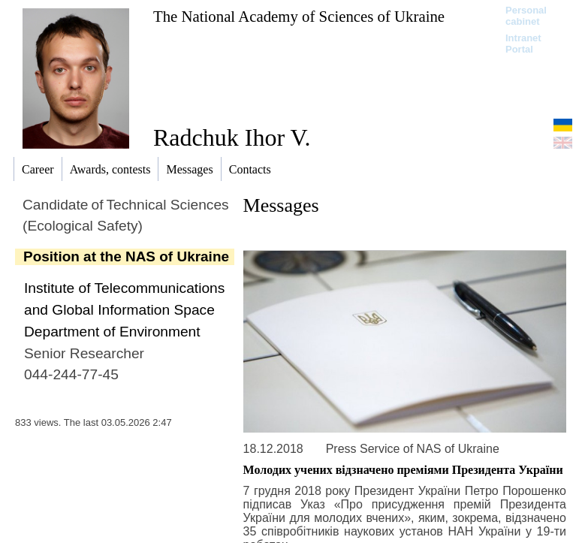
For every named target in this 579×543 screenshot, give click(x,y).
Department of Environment (112, 331)
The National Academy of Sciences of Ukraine (299, 16)
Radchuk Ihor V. (231, 137)
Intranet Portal (523, 43)
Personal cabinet (526, 16)
